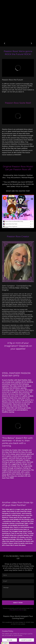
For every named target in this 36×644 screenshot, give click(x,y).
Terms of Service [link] (19, 609)
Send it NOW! (18, 602)
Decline (9, 640)
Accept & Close (26, 640)
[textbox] (18, 575)
